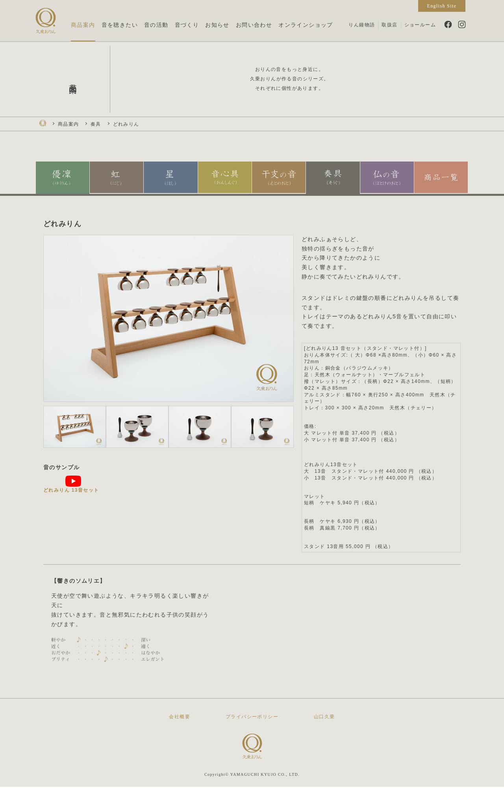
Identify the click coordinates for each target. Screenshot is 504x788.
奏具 (96, 124)
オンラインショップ (305, 25)
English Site (441, 6)
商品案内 (83, 25)
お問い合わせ (254, 25)
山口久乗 (324, 718)
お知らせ (217, 25)
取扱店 (389, 25)
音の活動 (156, 25)
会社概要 (179, 718)
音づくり (187, 25)
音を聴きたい (120, 25)
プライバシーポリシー (252, 718)
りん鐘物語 (361, 25)
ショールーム (420, 25)
